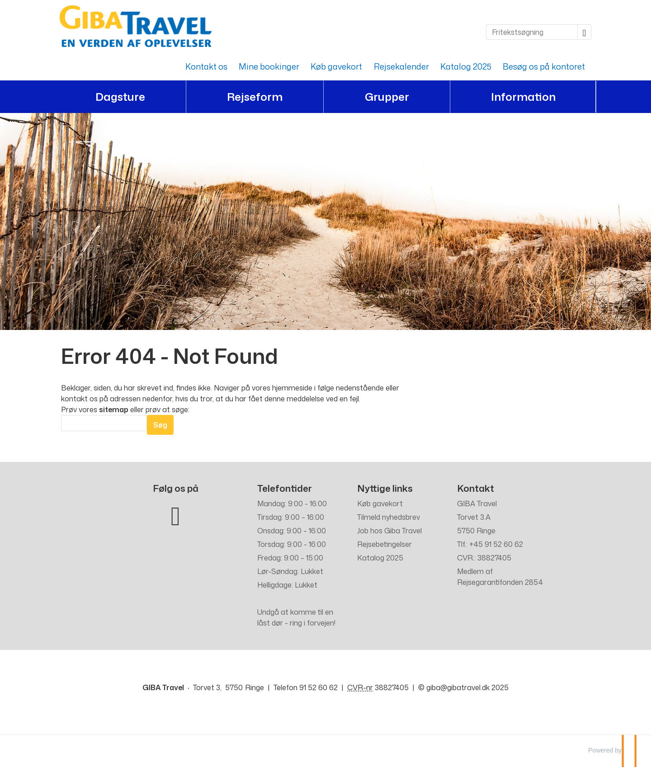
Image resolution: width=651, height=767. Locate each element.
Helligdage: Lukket (287, 585)
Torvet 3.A (474, 517)
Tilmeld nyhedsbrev (388, 517)
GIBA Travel (477, 503)
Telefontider (284, 488)
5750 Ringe (476, 531)
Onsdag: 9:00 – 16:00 (291, 531)
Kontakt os (206, 66)
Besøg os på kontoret (544, 66)
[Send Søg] (160, 425)
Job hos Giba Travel (389, 531)
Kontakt (475, 488)
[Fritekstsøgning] (532, 32)
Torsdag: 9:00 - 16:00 (291, 544)
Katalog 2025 (465, 66)
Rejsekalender (401, 66)
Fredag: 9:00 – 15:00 (290, 558)
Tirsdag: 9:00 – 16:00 (290, 517)
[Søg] (104, 423)
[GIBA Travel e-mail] (458, 687)
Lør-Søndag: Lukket (290, 571)
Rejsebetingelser (384, 544)
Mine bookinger (269, 66)
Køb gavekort (336, 66)
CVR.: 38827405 (484, 558)
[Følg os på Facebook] (175, 514)
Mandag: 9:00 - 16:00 (292, 503)
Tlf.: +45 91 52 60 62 (490, 544)
